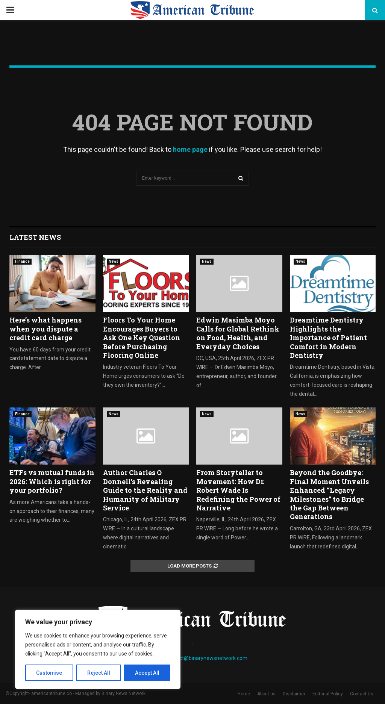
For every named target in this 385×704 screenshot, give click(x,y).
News (113, 261)
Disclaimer (294, 693)
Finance (22, 261)
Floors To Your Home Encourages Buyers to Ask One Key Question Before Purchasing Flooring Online (141, 337)
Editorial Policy (327, 693)
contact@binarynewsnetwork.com (206, 658)
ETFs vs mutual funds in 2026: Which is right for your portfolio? (51, 481)
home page (190, 149)
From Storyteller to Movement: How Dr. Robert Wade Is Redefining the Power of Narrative (238, 490)
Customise (49, 673)
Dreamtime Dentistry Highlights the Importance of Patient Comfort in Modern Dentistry (328, 337)
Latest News (35, 237)
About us (266, 693)
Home (244, 693)
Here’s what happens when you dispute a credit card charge (45, 328)
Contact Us (361, 693)
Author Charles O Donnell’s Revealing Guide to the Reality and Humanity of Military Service (145, 490)
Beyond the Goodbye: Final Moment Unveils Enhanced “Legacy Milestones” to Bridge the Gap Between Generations (329, 494)
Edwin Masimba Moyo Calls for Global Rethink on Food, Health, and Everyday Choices (237, 333)
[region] (97, 649)
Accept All (147, 673)
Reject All (99, 673)
